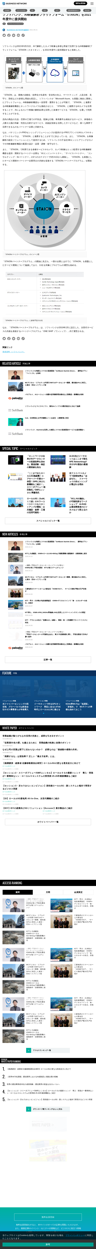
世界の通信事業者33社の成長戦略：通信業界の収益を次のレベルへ (33, 1116)
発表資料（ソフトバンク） (13, 352)
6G (45, 10)
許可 (48, 1244)
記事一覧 (48, 691)
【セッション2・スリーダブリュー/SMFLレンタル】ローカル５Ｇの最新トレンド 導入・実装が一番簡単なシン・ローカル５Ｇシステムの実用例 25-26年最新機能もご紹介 (50, 1123)
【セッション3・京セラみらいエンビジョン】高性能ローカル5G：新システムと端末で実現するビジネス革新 (49, 1131)
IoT (57, 10)
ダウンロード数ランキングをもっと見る (47, 1140)
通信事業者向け (73, 10)
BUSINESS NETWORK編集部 (18, 30)
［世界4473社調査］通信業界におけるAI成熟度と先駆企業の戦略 (32, 1108)
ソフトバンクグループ (15, 23)
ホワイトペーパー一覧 (48, 853)
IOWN (7, 10)
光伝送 (87, 10)
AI (32, 10)
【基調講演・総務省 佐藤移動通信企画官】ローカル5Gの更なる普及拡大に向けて (39, 1100)
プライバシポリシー (75, 1235)
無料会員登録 (80, 3)
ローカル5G (21, 10)
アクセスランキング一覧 (42, 1082)
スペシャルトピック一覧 (48, 521)
